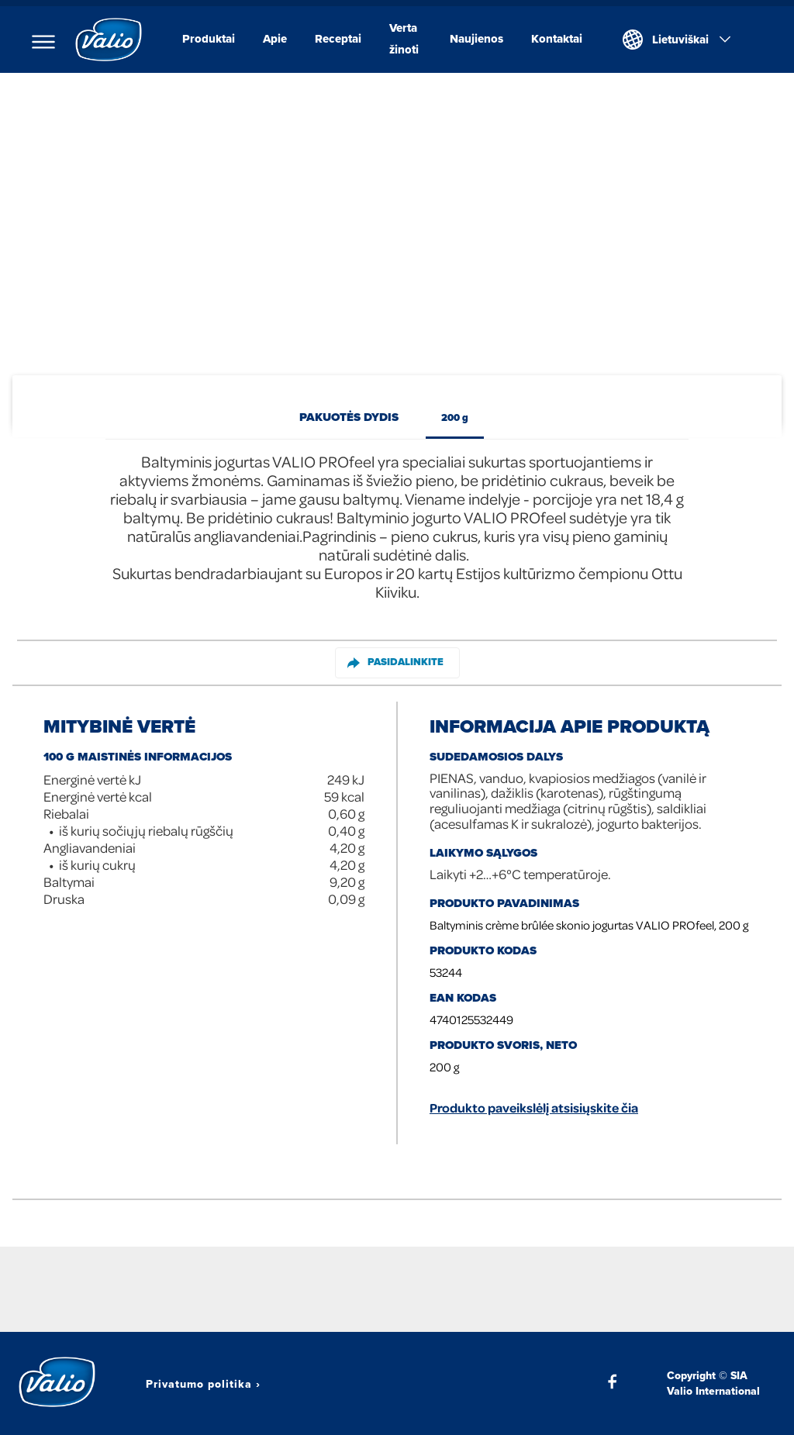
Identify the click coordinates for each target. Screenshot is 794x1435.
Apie (275, 38)
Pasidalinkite (395, 661)
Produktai (208, 38)
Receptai (338, 38)
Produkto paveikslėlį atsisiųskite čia (534, 1107)
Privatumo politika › (203, 1384)
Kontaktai (556, 38)
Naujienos (476, 38)
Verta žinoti (404, 38)
